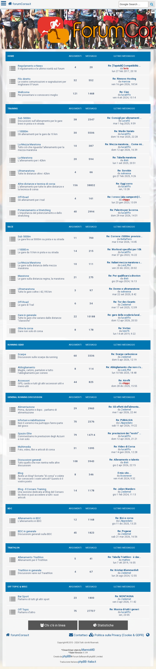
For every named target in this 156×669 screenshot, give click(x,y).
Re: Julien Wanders (124, 489)
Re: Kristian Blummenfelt (124, 570)
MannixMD (88, 650)
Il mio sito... (124, 473)
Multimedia (24, 446)
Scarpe (22, 354)
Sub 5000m (24, 118)
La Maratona (25, 157)
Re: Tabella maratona (124, 157)
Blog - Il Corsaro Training (32, 489)
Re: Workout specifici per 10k (124, 249)
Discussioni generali (29, 459)
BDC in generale (27, 531)
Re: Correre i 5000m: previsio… (124, 236)
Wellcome (23, 92)
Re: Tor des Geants (124, 302)
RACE (10, 227)
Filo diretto (24, 78)
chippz (126, 199)
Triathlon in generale (29, 570)
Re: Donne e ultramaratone (124, 288)
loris (126, 68)
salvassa (126, 173)
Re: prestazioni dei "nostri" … (124, 433)
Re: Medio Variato (124, 131)
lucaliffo (126, 94)
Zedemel (126, 304)
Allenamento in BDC (29, 518)
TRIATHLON (13, 547)
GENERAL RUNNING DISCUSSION (25, 397)
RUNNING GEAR (16, 345)
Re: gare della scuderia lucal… (124, 315)
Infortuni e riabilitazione (31, 420)
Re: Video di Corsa (124, 446)
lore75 (125, 331)
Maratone (23, 275)
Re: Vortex (124, 328)
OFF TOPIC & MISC (17, 586)
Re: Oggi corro (124, 183)
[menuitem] (116, 635)
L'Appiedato (125, 423)
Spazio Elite (25, 433)
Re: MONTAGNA (124, 596)
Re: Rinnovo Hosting (124, 78)
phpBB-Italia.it (87, 661)
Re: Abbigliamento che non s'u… (124, 367)
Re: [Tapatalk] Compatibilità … (124, 65)
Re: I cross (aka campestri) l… (124, 197)
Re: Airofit (124, 380)
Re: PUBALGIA (124, 420)
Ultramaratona (26, 170)
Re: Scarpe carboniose (124, 354)
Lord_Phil (126, 265)
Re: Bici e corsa (124, 518)
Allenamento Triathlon (30, 557)
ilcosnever (126, 475)
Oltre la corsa (25, 328)
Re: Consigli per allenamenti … (124, 118)
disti (126, 160)
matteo (126, 560)
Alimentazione (26, 406)
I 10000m (23, 131)
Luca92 (126, 120)
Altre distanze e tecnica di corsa (36, 183)
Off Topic (23, 609)
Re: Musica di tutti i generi (124, 609)
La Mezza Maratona (29, 144)
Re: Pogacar (124, 531)
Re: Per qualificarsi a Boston (124, 275)
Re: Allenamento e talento (124, 459)
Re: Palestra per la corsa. (124, 210)
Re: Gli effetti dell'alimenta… (124, 406)
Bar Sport (23, 596)
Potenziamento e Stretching (34, 210)
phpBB (67, 656)
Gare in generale (27, 315)
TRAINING (13, 108)
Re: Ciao (124, 92)
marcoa (126, 81)
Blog (20, 473)
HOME (11, 56)
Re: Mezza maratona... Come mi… (124, 144)
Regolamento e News (30, 65)
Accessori (24, 380)
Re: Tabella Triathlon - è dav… (124, 557)
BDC (10, 508)
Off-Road (23, 197)
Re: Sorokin (124, 170)
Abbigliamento (26, 367)
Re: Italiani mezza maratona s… (124, 262)
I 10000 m (23, 249)
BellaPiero (126, 239)
